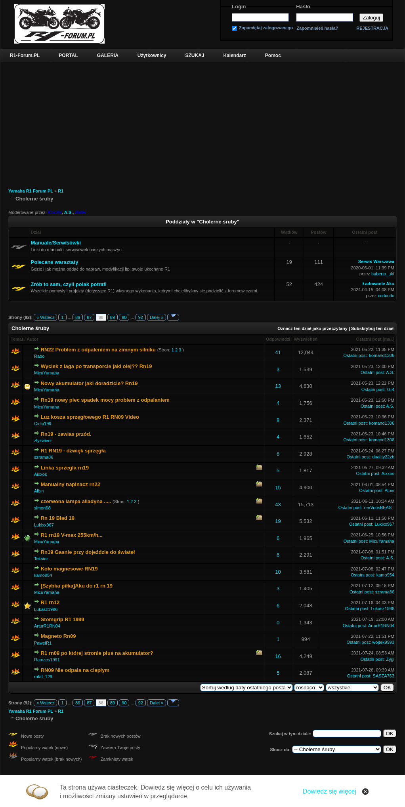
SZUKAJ (194, 55)
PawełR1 (43, 643)
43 (278, 504)
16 (278, 656)
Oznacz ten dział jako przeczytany (312, 328)
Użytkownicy (152, 55)
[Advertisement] (202, 121)
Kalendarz (235, 55)
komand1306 (381, 355)
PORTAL (68, 55)
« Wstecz (45, 317)
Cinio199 (42, 423)
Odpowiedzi (278, 339)
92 (140, 317)
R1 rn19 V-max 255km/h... (72, 535)
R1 (60, 191)
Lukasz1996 (45, 609)
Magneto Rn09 (58, 636)
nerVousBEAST (379, 507)
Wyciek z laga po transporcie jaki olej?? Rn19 (96, 366)
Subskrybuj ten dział (372, 328)
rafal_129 (43, 676)
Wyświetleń (306, 339)
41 (278, 352)
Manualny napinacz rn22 (70, 484)
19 (278, 521)
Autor (32, 339)
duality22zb (383, 456)
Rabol (40, 356)
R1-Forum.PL (25, 55)
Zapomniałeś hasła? (317, 28)
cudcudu (386, 295)
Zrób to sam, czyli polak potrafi (69, 284)
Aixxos (40, 474)
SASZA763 (383, 675)
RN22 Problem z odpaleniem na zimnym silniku (98, 350)
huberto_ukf (382, 273)
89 (112, 317)
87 (89, 317)
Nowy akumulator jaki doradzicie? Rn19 (89, 383)
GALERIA (107, 55)
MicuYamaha (46, 372)
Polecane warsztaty (54, 262)
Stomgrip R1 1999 (62, 619)
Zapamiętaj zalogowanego (266, 28)
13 (278, 386)
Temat (17, 339)
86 (77, 317)
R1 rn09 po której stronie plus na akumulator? (97, 653)
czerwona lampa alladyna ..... (76, 501)
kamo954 (43, 575)
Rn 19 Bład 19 (58, 518)
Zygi (390, 659)
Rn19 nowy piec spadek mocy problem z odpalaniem (105, 400)
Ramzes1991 (47, 659)
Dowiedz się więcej (329, 791)
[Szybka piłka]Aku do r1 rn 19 (77, 586)
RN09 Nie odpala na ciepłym (75, 670)
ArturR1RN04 (47, 626)
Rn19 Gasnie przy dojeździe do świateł (88, 552)
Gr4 (390, 389)
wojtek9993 (383, 642)
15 (278, 487)
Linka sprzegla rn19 (65, 468)
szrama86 (43, 457)
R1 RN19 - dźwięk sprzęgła (73, 451)
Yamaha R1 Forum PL (30, 191)
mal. (388, 339)
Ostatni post (368, 339)
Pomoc (273, 55)
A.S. (68, 212)
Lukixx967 (44, 525)
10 (278, 572)
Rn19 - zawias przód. (66, 434)
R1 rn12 (50, 602)
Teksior (41, 558)
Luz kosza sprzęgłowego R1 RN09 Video (90, 417)
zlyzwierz (43, 440)
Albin (39, 490)
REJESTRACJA (372, 28)
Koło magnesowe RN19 (69, 569)
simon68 (42, 508)
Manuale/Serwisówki (56, 243)
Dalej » (156, 317)
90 (124, 317)
